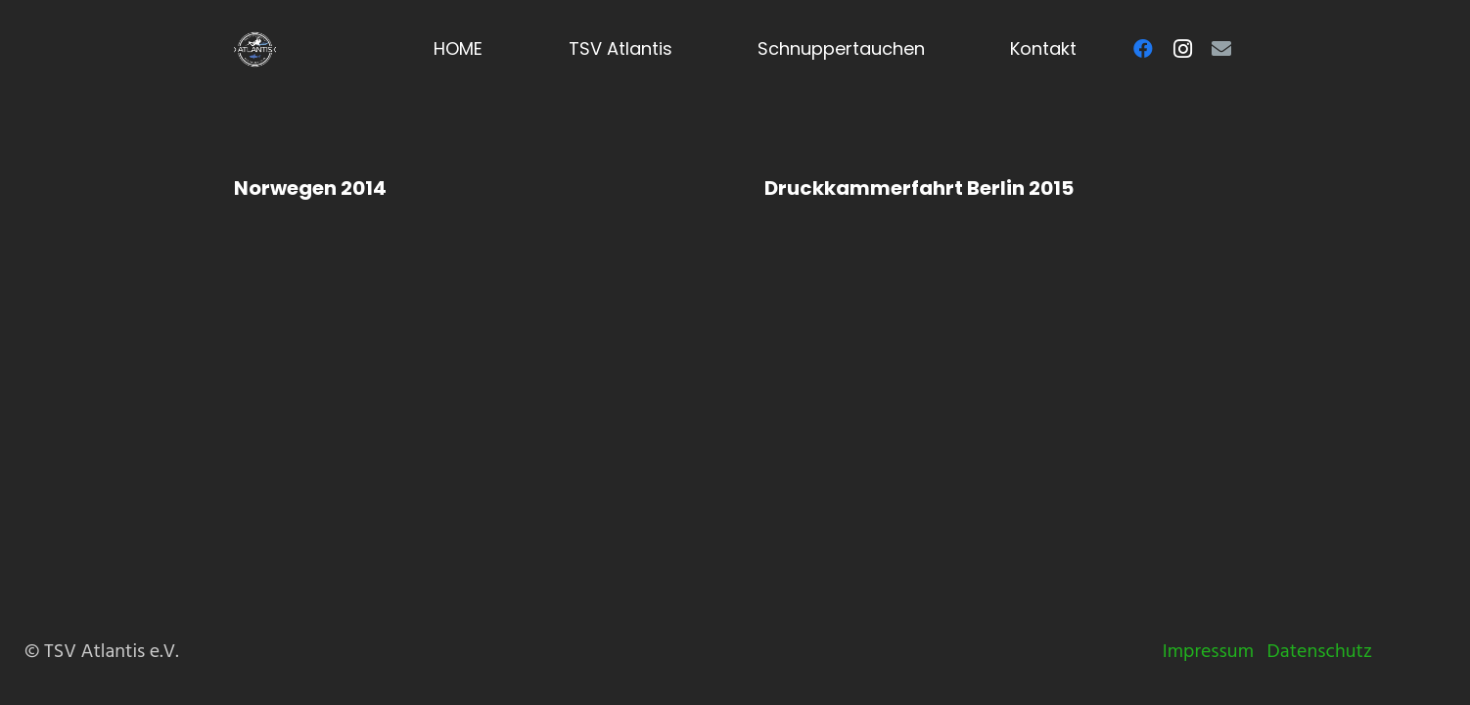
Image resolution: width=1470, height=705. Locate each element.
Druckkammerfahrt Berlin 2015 (919, 188)
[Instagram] (1182, 49)
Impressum (1208, 651)
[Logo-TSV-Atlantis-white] (255, 49)
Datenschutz (1319, 651)
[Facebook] (1143, 49)
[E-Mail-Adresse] (1221, 49)
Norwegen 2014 (310, 188)
